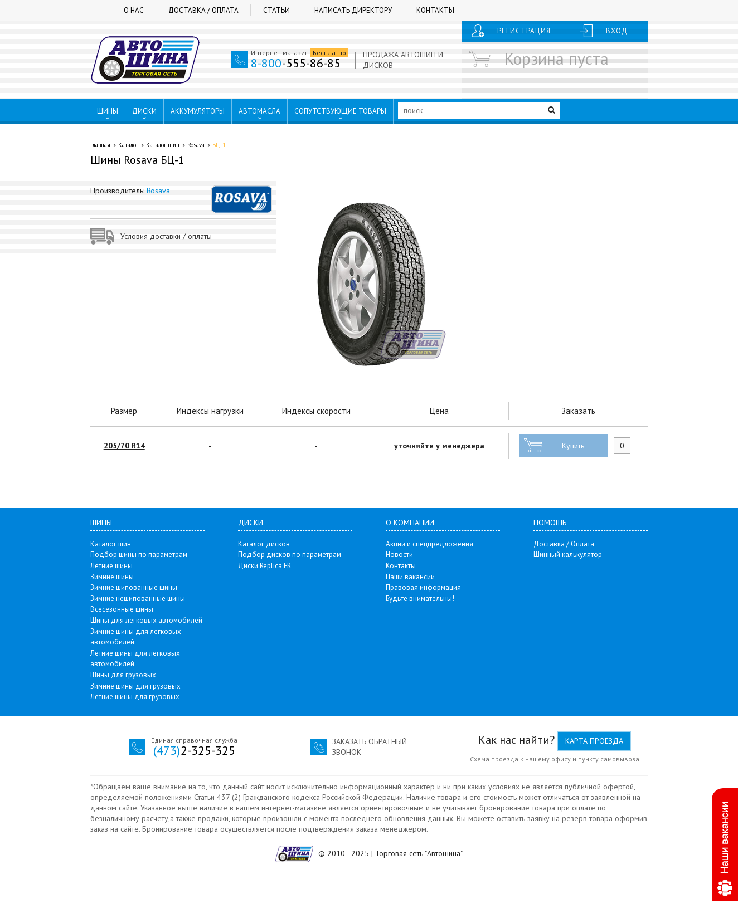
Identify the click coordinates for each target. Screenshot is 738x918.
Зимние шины (112, 577)
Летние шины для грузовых (134, 696)
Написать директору (353, 10)
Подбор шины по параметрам (138, 554)
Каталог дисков (264, 544)
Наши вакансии (410, 577)
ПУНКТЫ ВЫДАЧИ (133, 134)
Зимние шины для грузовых (135, 686)
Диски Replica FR (264, 565)
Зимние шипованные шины (133, 587)
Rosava (196, 145)
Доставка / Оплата (203, 10)
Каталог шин (162, 145)
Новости (399, 554)
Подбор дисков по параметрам (289, 554)
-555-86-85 (296, 63)
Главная (100, 145)
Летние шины (111, 565)
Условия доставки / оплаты (166, 236)
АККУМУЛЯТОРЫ (198, 111)
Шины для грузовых (123, 675)
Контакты (435, 10)
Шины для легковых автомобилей (146, 620)
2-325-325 (194, 750)
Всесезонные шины (121, 609)
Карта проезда (594, 741)
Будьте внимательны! (420, 598)
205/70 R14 (124, 446)
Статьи (276, 10)
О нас (134, 10)
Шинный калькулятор (567, 554)
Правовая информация (423, 587)
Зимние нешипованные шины (137, 598)
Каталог (128, 145)
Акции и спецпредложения (429, 544)
